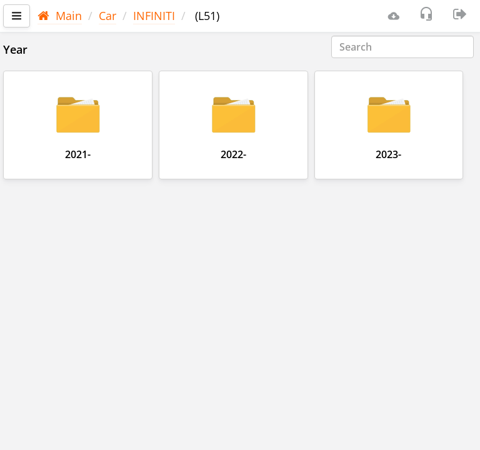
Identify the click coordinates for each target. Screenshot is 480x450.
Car (107, 15)
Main (60, 15)
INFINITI (154, 15)
